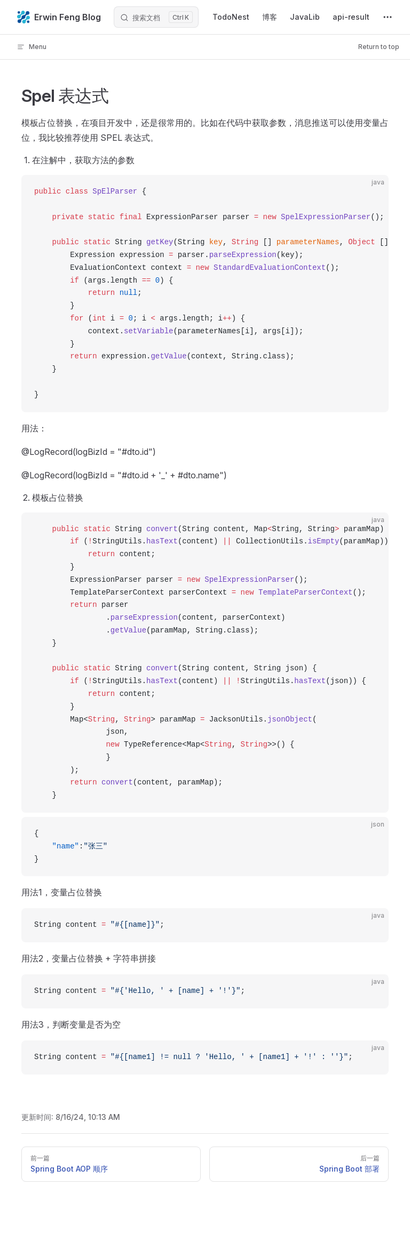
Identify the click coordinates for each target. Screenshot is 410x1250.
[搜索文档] (156, 17)
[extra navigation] (387, 17)
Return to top (378, 47)
